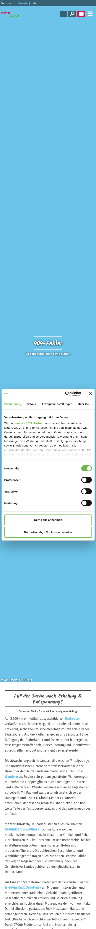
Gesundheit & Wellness (22, 829)
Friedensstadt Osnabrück (23, 887)
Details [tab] (31, 404)
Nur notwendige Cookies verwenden (48, 532)
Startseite (22, 3)
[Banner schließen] (90, 393)
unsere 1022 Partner (29, 423)
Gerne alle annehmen (48, 519)
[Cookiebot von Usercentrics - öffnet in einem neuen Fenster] (65, 393)
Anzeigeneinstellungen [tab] (57, 404)
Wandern (11, 776)
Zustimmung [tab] (12, 404)
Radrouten (73, 718)
